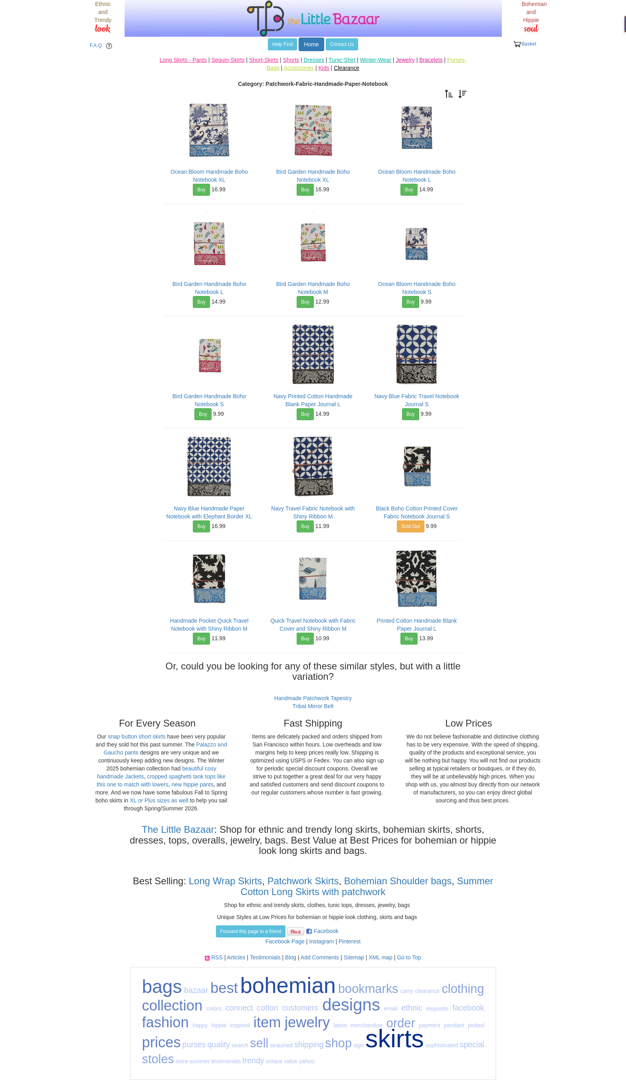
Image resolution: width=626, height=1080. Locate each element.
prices (161, 1042)
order (400, 1023)
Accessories (299, 68)
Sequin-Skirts (227, 60)
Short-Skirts (263, 60)
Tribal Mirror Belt (313, 706)
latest (340, 1025)
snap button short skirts (137, 736)
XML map (380, 957)
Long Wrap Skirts (224, 881)
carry (406, 991)
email (390, 1008)
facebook (468, 1007)
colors (213, 1008)
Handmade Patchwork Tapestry (313, 698)
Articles (236, 957)
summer (200, 1061)
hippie (219, 1025)
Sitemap (354, 957)
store (182, 1061)
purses (194, 1044)
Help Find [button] (282, 44)
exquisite (437, 1008)
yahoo (306, 1061)
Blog (290, 957)
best (224, 988)
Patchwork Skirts (303, 881)
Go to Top (409, 957)
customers (300, 1007)
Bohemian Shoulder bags (398, 881)
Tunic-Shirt (342, 60)
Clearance (346, 68)
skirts (394, 1038)
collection (172, 1005)
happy (200, 1025)
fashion (165, 1022)
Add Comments (320, 957)
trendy (253, 1060)
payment (429, 1025)
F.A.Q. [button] (102, 46)
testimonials (226, 1061)
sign (358, 1045)
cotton (267, 1007)
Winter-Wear (375, 60)
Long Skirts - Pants (183, 60)
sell (259, 1043)
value (290, 1061)
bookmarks (368, 989)
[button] (449, 93)
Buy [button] (201, 190)
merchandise (366, 1025)
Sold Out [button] (410, 526)
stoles (158, 1059)
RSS (217, 957)
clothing (463, 989)
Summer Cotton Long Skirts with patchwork (367, 886)
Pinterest (350, 941)
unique (273, 1061)
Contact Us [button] (342, 44)
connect (239, 1007)
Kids (323, 68)
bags (162, 986)
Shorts (291, 60)
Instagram (321, 941)
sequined (281, 1045)
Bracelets (430, 60)
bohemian (288, 985)
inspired (240, 1025)
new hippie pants (193, 784)
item (267, 1022)
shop (338, 1043)
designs (351, 1004)
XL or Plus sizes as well (159, 800)
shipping (308, 1044)
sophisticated (442, 1045)
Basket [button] (524, 44)
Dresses (314, 60)
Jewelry (405, 60)
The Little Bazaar (178, 829)
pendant (454, 1025)
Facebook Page (285, 941)
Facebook (326, 931)
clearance (427, 991)
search (240, 1045)
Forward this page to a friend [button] (250, 931)
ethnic (411, 1007)
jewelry (307, 1022)
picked (476, 1025)
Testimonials (265, 957)
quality (218, 1044)
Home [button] (311, 44)
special (472, 1044)
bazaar (196, 990)
